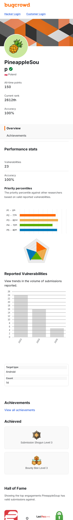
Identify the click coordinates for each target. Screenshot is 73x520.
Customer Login (36, 13)
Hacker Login (12, 13)
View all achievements (19, 410)
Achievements (16, 135)
